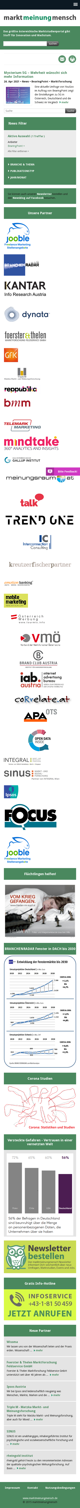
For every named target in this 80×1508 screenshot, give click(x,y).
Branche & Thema (22, 164)
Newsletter (44, 194)
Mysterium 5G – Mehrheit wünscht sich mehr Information (35, 75)
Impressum (12, 1487)
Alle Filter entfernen (18, 151)
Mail (62, 59)
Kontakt (32, 1487)
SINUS (11, 1431)
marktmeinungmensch (40, 18)
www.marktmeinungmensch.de (40, 1498)
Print (72, 59)
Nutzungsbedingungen (60, 1487)
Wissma (12, 1342)
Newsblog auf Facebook (28, 197)
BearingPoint (16, 145)
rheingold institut (20, 1456)
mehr (65, 102)
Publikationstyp (22, 170)
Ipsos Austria (16, 1386)
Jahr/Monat (18, 177)
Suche (70, 110)
